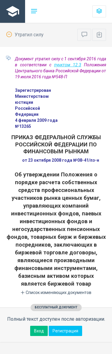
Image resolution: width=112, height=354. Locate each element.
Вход (39, 330)
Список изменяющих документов (56, 292)
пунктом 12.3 (67, 64)
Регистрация (65, 330)
